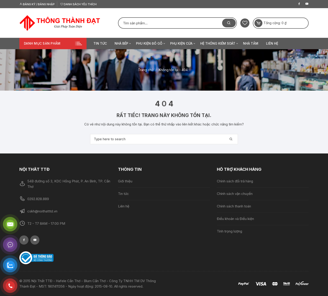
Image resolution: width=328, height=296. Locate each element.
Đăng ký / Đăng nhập (37, 4)
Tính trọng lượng (229, 231)
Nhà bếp (123, 43)
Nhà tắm (250, 43)
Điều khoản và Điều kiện (235, 219)
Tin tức (100, 43)
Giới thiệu (125, 181)
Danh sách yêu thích (78, 4)
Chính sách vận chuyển (235, 193)
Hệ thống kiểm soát (219, 43)
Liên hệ (272, 43)
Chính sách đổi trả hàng (235, 181)
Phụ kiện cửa (183, 43)
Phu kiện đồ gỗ (151, 43)
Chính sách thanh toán (234, 206)
